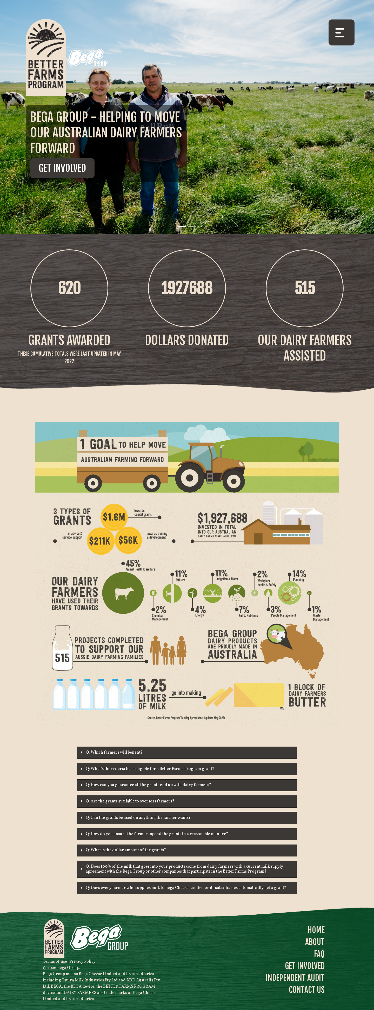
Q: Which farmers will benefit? (114, 752)
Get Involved (62, 168)
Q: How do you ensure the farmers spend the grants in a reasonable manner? (157, 834)
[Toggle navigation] (342, 32)
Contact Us (307, 990)
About (315, 942)
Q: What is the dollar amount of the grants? (126, 850)
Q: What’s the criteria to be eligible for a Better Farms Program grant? (150, 769)
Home (316, 930)
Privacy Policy (82, 962)
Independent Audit (295, 978)
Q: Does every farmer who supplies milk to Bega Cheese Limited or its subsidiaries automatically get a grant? (186, 888)
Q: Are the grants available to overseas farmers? (130, 801)
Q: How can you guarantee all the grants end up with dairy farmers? (148, 785)
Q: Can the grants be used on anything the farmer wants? (138, 818)
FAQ (319, 954)
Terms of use (55, 962)
